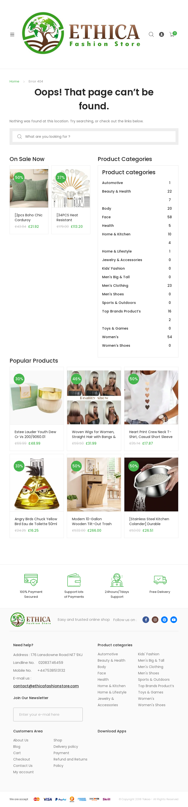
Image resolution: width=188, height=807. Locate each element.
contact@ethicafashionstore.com (46, 686)
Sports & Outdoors (137, 303)
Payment (61, 752)
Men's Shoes (137, 294)
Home (14, 81)
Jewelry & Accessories (137, 260)
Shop (58, 740)
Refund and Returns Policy (70, 762)
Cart (17, 752)
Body (137, 208)
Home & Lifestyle (137, 251)
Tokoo (146, 799)
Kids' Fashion (137, 268)
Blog (16, 746)
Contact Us (23, 765)
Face (137, 217)
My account (23, 772)
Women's (137, 337)
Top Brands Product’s (137, 315)
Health (137, 225)
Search (151, 34)
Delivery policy (66, 746)
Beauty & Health (137, 195)
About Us (20, 740)
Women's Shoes (137, 345)
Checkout (21, 759)
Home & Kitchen (137, 238)
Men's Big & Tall (137, 277)
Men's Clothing (137, 285)
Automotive (137, 183)
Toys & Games (137, 328)
